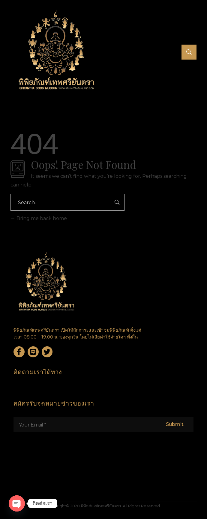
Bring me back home (38, 218)
